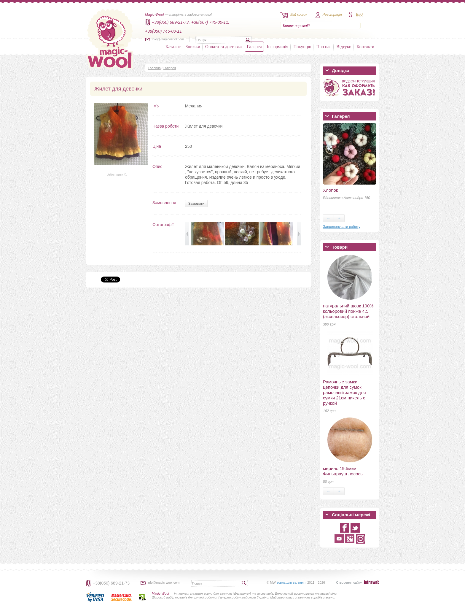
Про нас (323, 46)
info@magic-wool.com (168, 39)
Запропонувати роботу (341, 227)
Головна (154, 68)
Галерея (254, 46)
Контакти (365, 46)
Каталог (173, 46)
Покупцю (302, 46)
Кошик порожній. (296, 26)
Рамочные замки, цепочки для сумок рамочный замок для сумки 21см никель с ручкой (344, 392)
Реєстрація (332, 14)
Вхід (359, 14)
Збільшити (117, 175)
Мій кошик (298, 14)
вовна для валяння (291, 582)
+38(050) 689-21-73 (111, 583)
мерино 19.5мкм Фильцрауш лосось (343, 471)
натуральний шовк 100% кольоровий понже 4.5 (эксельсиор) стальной (348, 311)
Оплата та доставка (223, 46)
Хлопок (330, 190)
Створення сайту (349, 582)
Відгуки (343, 46)
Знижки (193, 46)
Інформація (278, 46)
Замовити (196, 203)
